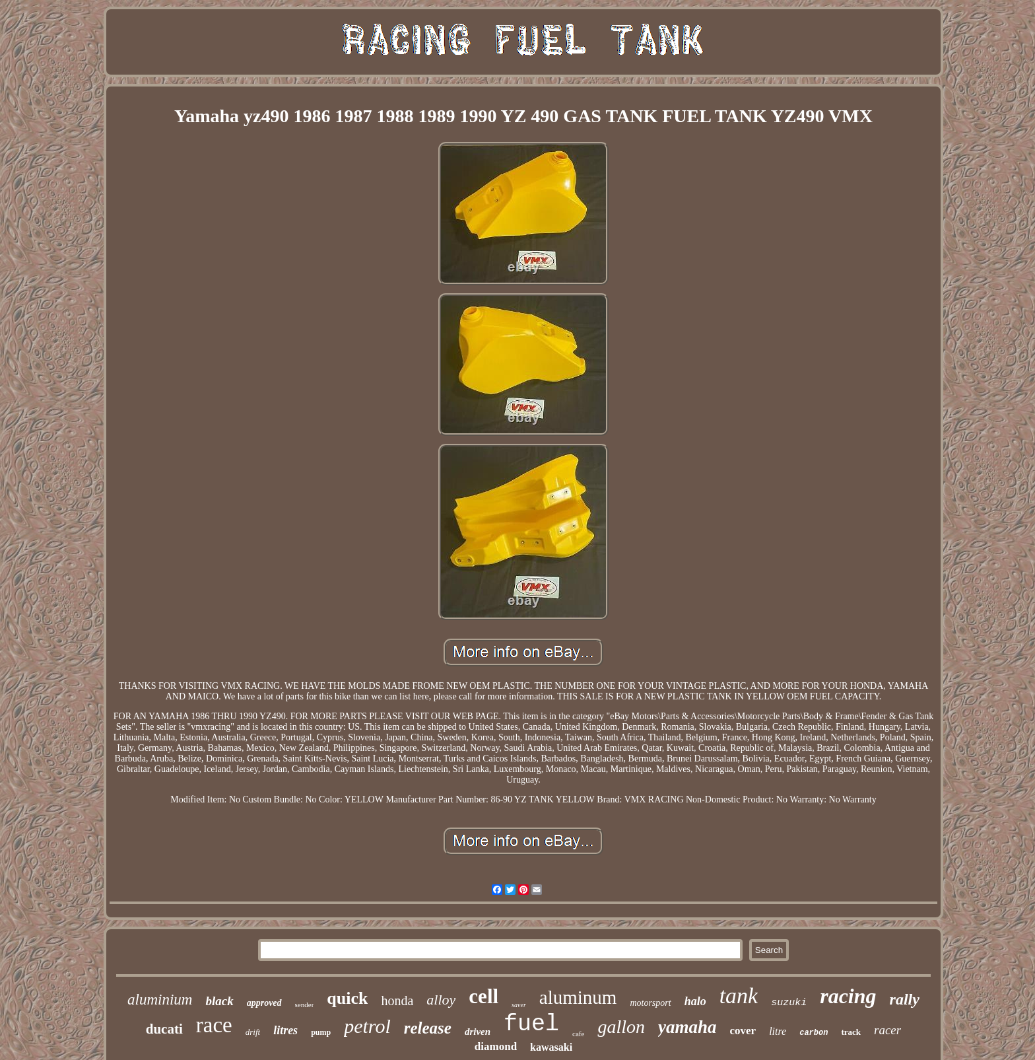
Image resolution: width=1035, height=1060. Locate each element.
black (219, 1001)
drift (253, 1032)
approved (264, 1003)
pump (321, 1032)
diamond (496, 1046)
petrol (367, 1026)
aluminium (159, 999)
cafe (578, 1034)
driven (477, 1031)
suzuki (789, 1002)
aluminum (578, 997)
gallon (621, 1026)
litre (777, 1031)
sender (304, 1004)
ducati (164, 1029)
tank (738, 995)
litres (285, 1030)
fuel (531, 1024)
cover (743, 1030)
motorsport (650, 1003)
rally (904, 999)
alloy (440, 999)
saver (519, 1004)
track (851, 1032)
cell (483, 996)
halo (695, 1001)
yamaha (687, 1027)
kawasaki (551, 1047)
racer (887, 1030)
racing (848, 996)
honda (397, 1000)
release (427, 1028)
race (214, 1025)
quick (347, 998)
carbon (813, 1033)
